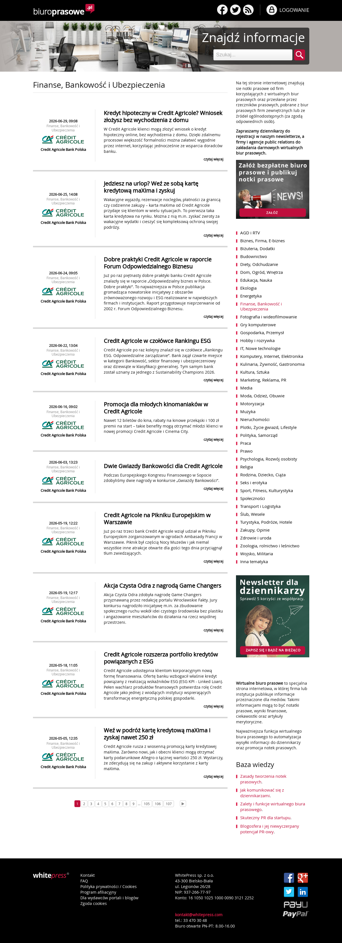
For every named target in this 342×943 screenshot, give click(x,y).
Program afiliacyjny (98, 892)
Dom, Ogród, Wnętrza (261, 272)
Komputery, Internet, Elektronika (271, 356)
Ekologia (248, 288)
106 (158, 803)
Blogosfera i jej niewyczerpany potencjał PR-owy (269, 828)
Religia (246, 467)
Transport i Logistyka (260, 506)
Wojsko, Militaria (256, 553)
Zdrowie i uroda (255, 538)
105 (147, 803)
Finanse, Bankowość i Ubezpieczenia (63, 128)
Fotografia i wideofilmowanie (268, 317)
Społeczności (252, 498)
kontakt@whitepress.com (198, 914)
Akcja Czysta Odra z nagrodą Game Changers (162, 585)
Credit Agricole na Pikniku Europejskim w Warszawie (157, 518)
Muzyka (247, 411)
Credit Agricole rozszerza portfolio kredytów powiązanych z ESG (161, 658)
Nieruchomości (255, 419)
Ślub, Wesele (252, 514)
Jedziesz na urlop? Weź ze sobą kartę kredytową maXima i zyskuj (151, 187)
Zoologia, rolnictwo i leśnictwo (269, 545)
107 (169, 803)
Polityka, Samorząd (258, 435)
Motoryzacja (252, 403)
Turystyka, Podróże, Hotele (266, 522)
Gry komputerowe (258, 324)
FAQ (84, 880)
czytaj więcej (213, 159)
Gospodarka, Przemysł (262, 332)
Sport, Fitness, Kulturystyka (266, 490)
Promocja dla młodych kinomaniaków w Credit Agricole (156, 407)
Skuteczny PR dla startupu (265, 817)
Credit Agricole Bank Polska (63, 149)
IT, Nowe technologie (260, 348)
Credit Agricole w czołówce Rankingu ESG (157, 341)
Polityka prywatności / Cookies (108, 886)
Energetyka (251, 296)
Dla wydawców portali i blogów (109, 897)
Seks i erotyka (253, 482)
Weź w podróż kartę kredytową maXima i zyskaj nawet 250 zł (157, 733)
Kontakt (87, 875)
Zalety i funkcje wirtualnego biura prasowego (272, 806)
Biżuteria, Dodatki (257, 248)
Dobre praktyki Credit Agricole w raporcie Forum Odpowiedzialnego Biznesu (157, 262)
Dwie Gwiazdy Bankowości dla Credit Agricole (163, 466)
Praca (245, 443)
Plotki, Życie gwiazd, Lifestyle (268, 427)
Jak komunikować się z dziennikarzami (262, 792)
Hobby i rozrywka (257, 340)
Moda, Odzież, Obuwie (262, 395)
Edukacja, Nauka (256, 280)
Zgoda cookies (93, 903)
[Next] (183, 803)
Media (246, 388)
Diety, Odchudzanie (259, 264)
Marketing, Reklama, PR (263, 380)
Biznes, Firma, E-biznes (262, 240)
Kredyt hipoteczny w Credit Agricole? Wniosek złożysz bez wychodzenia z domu (163, 116)
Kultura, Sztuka (254, 372)
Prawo (246, 451)
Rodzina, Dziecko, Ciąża (263, 474)
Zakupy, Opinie (255, 530)
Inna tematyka (254, 561)
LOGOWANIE (294, 9)
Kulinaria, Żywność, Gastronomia (272, 364)
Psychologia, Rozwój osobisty (268, 459)
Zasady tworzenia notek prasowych (263, 779)
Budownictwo (253, 256)
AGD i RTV (250, 232)
